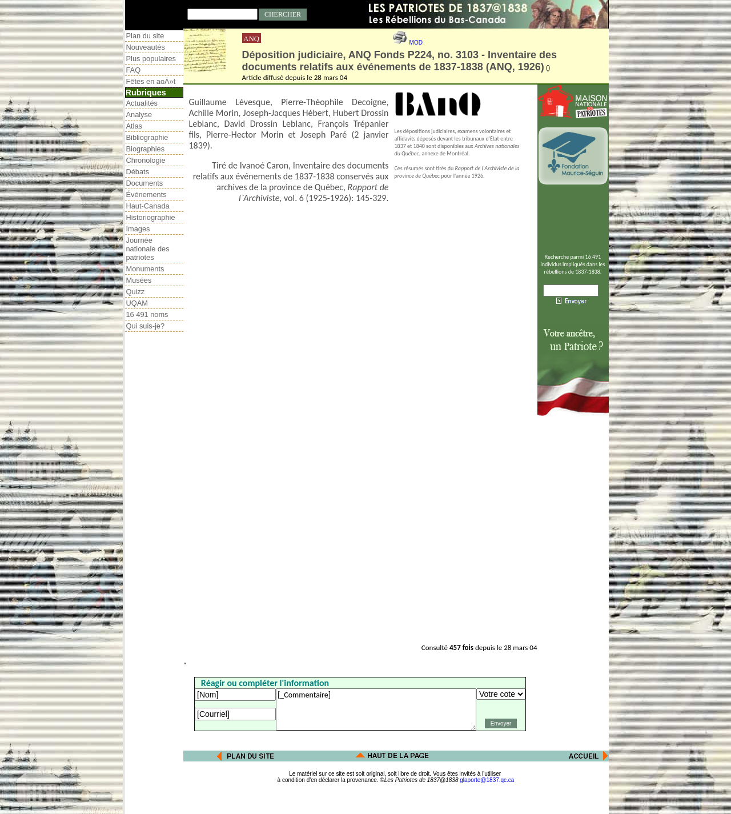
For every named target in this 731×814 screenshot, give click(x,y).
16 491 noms (147, 314)
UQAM (137, 303)
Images (138, 228)
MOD (416, 42)
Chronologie (146, 160)
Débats (138, 171)
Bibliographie (147, 137)
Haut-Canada (148, 206)
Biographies (145, 149)
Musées (139, 280)
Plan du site (145, 35)
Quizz (135, 291)
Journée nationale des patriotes (148, 249)
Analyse (139, 114)
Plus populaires (151, 58)
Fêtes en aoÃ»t (151, 81)
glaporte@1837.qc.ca (487, 780)
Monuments (145, 268)
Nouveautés (145, 47)
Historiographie (150, 217)
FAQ (133, 70)
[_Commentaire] (376, 709)
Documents (144, 183)
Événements (146, 194)
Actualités (142, 103)
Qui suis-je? (145, 326)
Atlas (134, 126)
